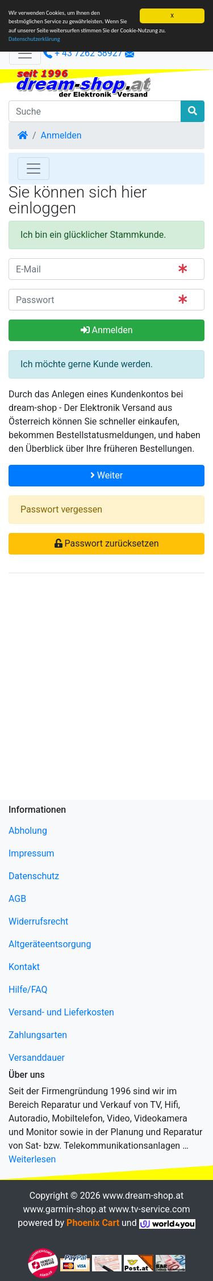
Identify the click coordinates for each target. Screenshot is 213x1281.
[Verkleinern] (25, 53)
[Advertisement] (106, 688)
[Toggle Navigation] (33, 168)
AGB (17, 898)
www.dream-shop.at (143, 1195)
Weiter (106, 475)
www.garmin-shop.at (64, 1209)
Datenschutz (34, 876)
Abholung (28, 830)
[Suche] (95, 111)
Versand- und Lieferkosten (61, 1012)
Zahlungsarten (38, 1035)
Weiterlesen (32, 1159)
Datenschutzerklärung (34, 39)
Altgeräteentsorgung (50, 944)
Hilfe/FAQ (28, 989)
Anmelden (61, 135)
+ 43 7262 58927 (83, 53)
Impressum (32, 853)
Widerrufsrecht (38, 921)
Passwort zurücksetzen (107, 543)
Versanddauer (37, 1057)
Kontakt (24, 966)
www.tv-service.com (149, 1209)
